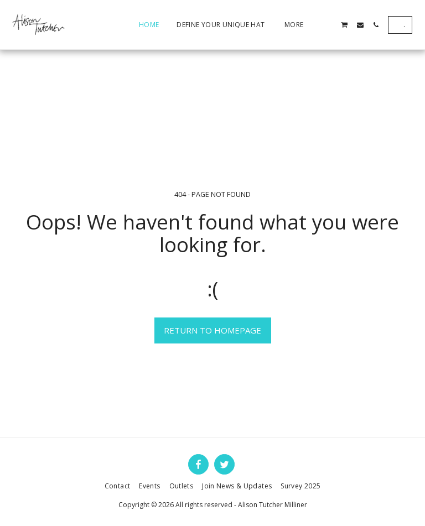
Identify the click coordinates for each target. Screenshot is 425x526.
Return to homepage (212, 330)
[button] (329, 25)
